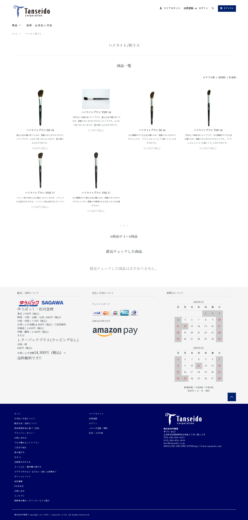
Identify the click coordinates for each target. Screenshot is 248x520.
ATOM (99, 433)
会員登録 (188, 8)
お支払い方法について (24, 419)
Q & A (17, 457)
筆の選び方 (19, 452)
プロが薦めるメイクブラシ (26, 443)
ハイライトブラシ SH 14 (40, 130)
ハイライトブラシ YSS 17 (96, 193)
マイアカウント (172, 8)
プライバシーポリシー (24, 433)
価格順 (222, 77)
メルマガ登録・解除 (98, 428)
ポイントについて (22, 477)
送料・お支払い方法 (39, 25)
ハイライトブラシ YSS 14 (208, 130)
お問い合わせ (20, 438)
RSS (91, 433)
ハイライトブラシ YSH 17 (40, 193)
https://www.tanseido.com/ (207, 446)
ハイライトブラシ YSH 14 (96, 112)
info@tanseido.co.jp (174, 443)
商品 (17, 25)
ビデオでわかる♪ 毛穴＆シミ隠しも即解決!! (35, 472)
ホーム (15, 34)
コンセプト (19, 496)
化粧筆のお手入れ (22, 462)
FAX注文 (19, 486)
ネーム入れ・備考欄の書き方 (28, 467)
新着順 (232, 77)
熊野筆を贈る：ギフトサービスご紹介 (32, 501)
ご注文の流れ (20, 448)
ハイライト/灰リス (33, 34)
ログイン (203, 8)
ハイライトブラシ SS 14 (152, 130)
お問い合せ (19, 491)
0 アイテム (226, 8)
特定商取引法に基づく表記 (26, 428)
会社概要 (18, 481)
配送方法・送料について (25, 423)
